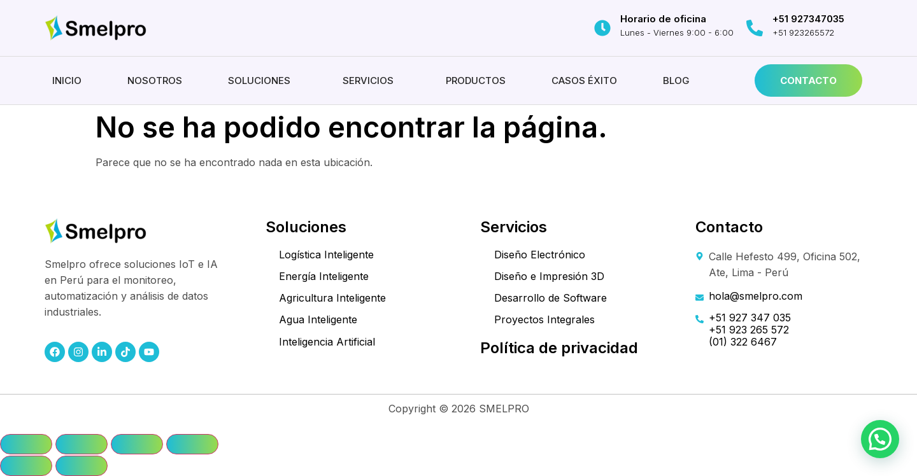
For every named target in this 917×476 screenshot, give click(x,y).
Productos (476, 80)
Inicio (67, 80)
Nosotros (154, 80)
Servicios (368, 80)
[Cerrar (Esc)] (192, 444)
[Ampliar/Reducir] (26, 444)
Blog (676, 80)
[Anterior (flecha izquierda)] (26, 466)
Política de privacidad (559, 348)
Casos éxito (584, 80)
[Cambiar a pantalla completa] (81, 444)
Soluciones (259, 80)
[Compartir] (137, 444)
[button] (262, 80)
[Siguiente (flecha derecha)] (81, 466)
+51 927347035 (808, 19)
